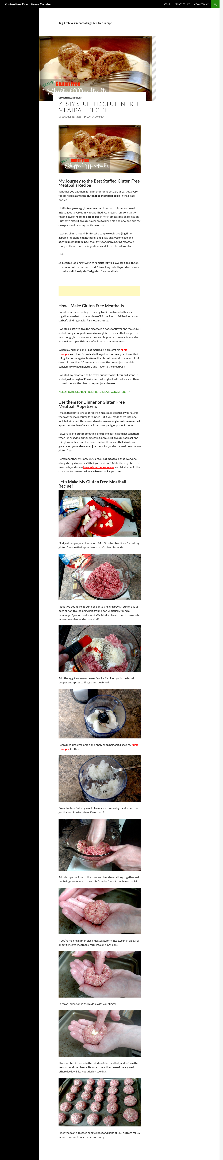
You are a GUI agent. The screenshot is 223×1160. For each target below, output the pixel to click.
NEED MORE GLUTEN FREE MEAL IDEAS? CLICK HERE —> (95, 391)
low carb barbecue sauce (98, 467)
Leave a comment (96, 116)
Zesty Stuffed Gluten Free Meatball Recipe (99, 107)
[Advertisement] (99, 291)
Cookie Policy (201, 4)
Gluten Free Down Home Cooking (28, 4)
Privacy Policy (182, 4)
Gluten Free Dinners (70, 97)
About (167, 4)
